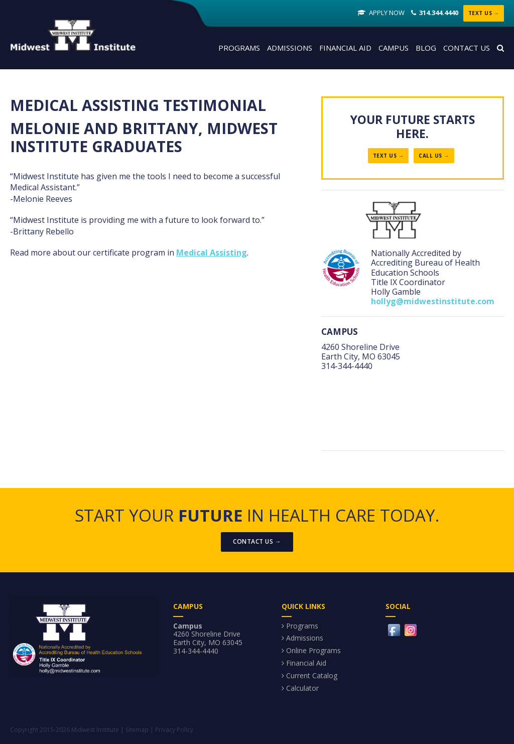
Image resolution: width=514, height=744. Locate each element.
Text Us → (483, 13)
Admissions (304, 638)
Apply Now (387, 13)
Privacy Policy (174, 730)
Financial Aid (306, 663)
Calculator (302, 688)
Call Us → (434, 155)
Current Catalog (311, 675)
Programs (302, 626)
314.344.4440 (438, 13)
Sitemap (137, 730)
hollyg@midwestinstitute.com (432, 301)
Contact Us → (257, 542)
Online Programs (313, 650)
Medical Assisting (211, 252)
